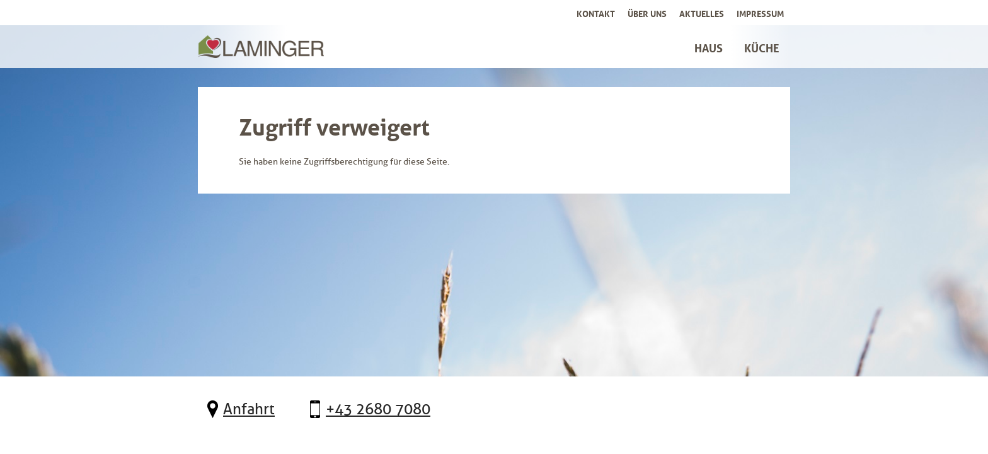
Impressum (760, 13)
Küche (761, 46)
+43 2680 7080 (378, 409)
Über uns (647, 13)
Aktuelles (701, 13)
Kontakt (596, 13)
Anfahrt (249, 409)
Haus (708, 46)
